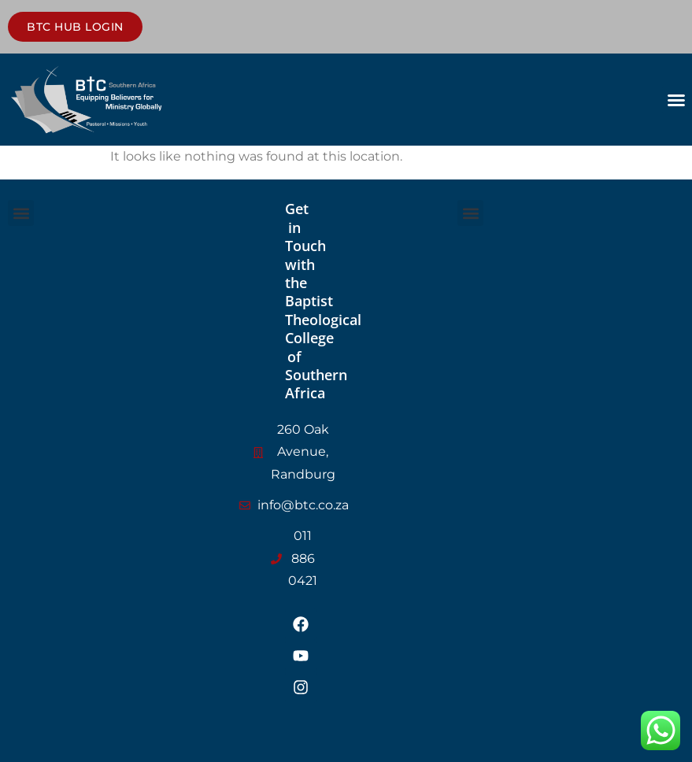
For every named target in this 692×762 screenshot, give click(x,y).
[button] (676, 100)
